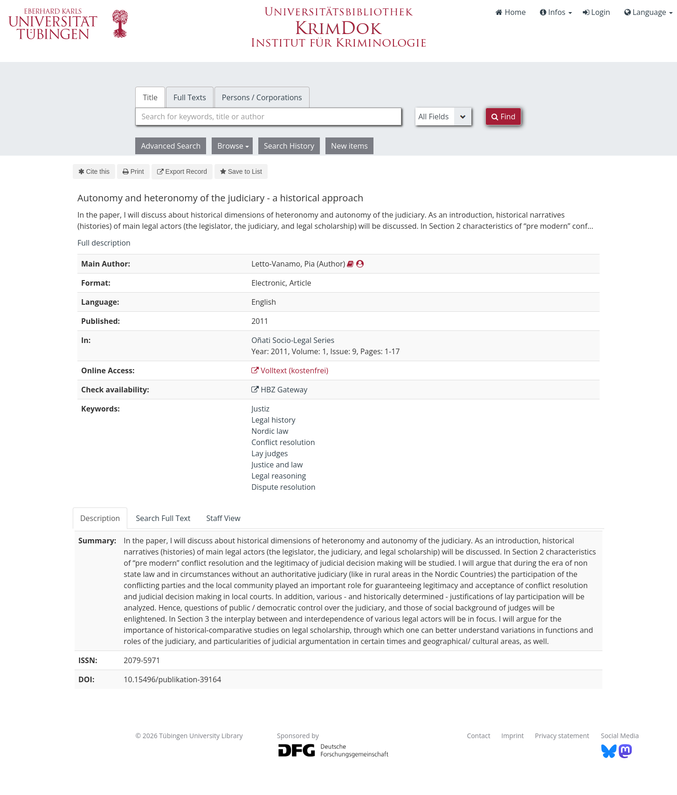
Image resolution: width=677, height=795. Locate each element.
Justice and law (277, 464)
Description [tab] (100, 518)
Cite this (94, 171)
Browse (233, 146)
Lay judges (269, 453)
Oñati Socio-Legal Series (292, 340)
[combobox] (268, 116)
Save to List (241, 171)
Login (596, 12)
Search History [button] (289, 146)
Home (510, 12)
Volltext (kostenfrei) (289, 370)
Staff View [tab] (223, 518)
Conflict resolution (283, 442)
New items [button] (349, 146)
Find (503, 116)
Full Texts (189, 97)
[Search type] (443, 116)
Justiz (260, 409)
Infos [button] (556, 12)
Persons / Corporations (262, 97)
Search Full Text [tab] (163, 518)
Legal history (273, 420)
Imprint (512, 735)
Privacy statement (562, 735)
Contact (478, 735)
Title (150, 97)
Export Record (182, 171)
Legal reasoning (278, 476)
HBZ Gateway (279, 389)
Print (133, 171)
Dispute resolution (283, 487)
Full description (104, 243)
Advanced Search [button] (170, 146)
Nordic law (269, 431)
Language (648, 12)
